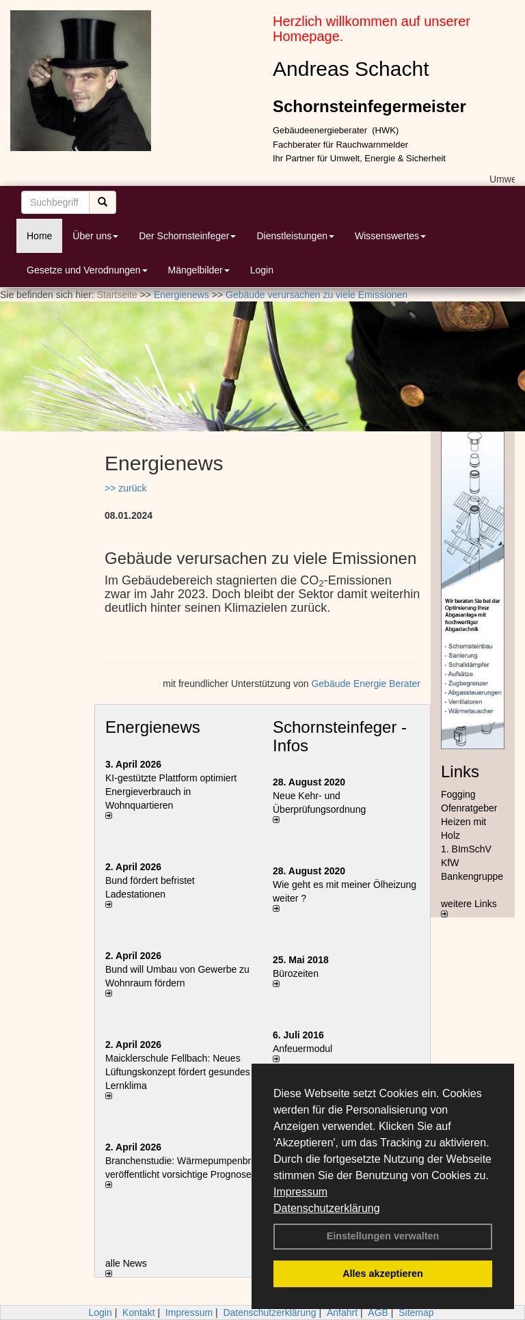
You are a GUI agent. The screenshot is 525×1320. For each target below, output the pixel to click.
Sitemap (416, 1312)
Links (460, 771)
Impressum (300, 1192)
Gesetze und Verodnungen (87, 270)
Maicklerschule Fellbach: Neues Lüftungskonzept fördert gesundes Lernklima (177, 1072)
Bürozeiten (296, 973)
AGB (378, 1312)
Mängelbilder (199, 270)
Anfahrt (342, 1312)
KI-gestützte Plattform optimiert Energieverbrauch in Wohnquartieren (171, 791)
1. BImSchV (466, 849)
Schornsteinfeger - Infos (340, 736)
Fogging (458, 794)
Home (39, 235)
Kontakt (138, 1312)
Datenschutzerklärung (326, 1208)
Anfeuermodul (302, 1048)
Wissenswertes (390, 235)
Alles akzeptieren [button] (382, 1273)
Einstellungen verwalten (383, 1235)
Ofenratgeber (469, 808)
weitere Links (469, 907)
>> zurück (125, 488)
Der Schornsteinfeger (187, 235)
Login (261, 270)
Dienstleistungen (295, 235)
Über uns (95, 235)
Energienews (152, 727)
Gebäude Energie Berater (365, 683)
